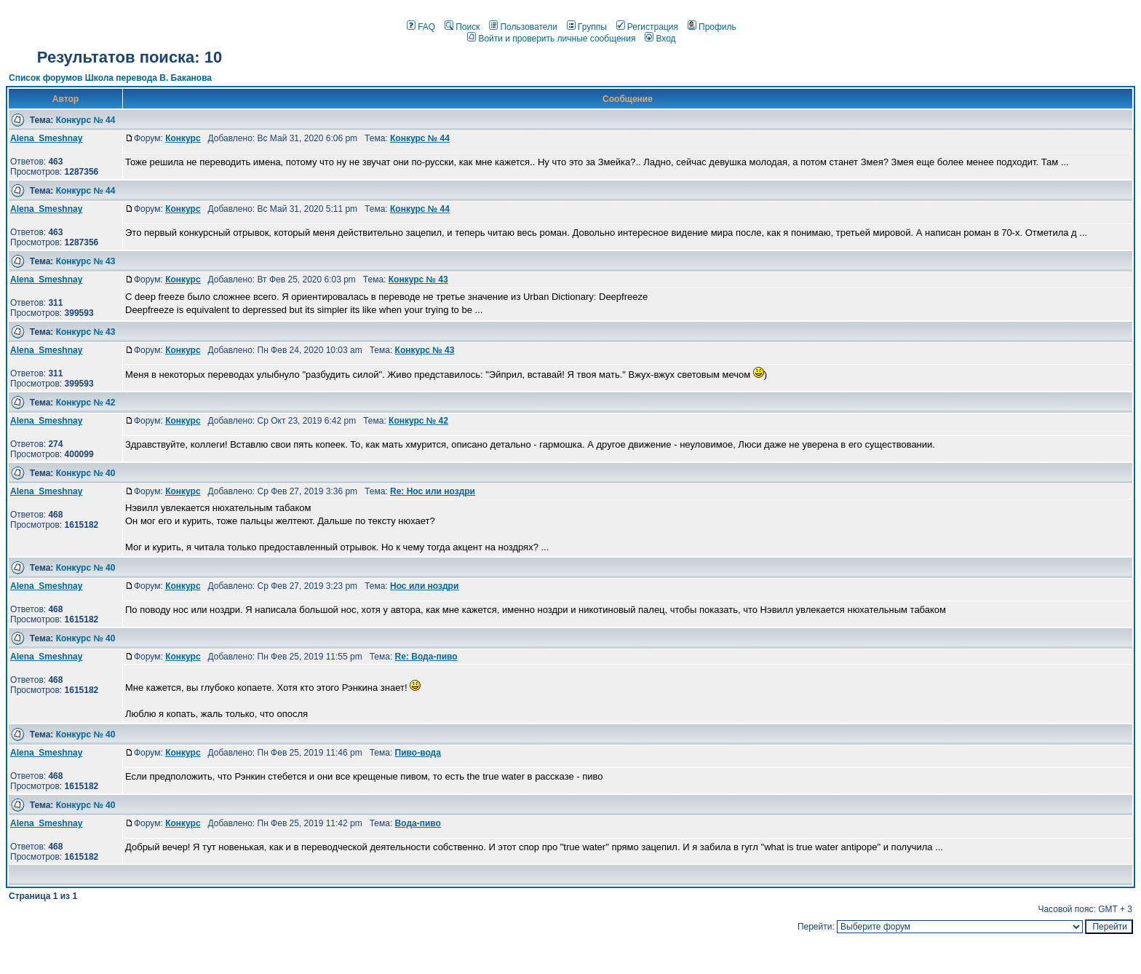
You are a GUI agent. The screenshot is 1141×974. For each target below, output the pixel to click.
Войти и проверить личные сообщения (551, 38)
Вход (660, 38)
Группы (587, 27)
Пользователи (523, 27)
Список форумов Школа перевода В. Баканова (110, 78)
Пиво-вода (418, 753)
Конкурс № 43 (86, 261)
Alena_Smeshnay (46, 138)
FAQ (421, 27)
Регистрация (647, 27)
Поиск (462, 27)
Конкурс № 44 (86, 120)
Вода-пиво (418, 823)
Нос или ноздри (424, 586)
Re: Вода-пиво (426, 657)
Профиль (712, 27)
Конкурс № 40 (86, 473)
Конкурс (182, 138)
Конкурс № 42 (86, 402)
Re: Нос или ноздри (432, 491)
